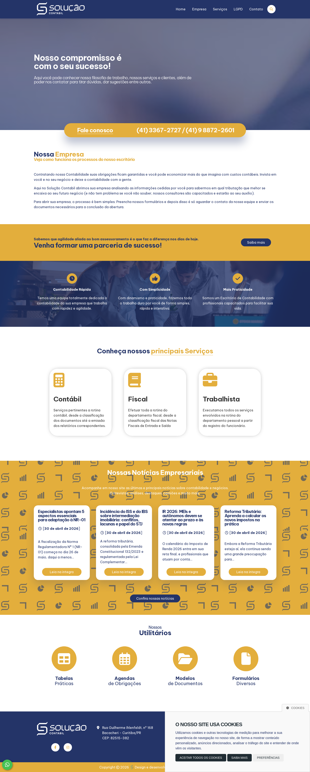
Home (181, 9)
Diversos (245, 680)
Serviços (220, 9)
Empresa (199, 9)
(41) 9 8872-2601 (210, 130)
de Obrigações (124, 680)
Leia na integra (62, 572)
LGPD (238, 9)
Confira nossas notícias (155, 598)
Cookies (295, 708)
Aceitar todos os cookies (201, 757)
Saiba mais (256, 242)
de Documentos (185, 680)
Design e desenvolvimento (154, 767)
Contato (256, 9)
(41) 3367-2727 (159, 130)
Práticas (64, 680)
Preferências (268, 757)
